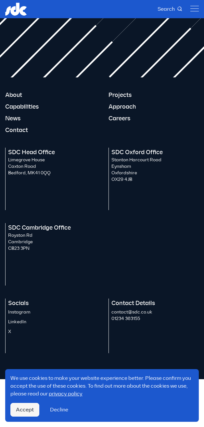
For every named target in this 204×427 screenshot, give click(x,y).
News (12, 118)
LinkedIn (17, 322)
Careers (119, 118)
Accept (25, 410)
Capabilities (22, 106)
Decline (59, 410)
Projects (120, 95)
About (13, 95)
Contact (16, 130)
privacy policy (66, 394)
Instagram (19, 312)
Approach (122, 106)
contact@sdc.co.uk (131, 312)
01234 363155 (125, 318)
